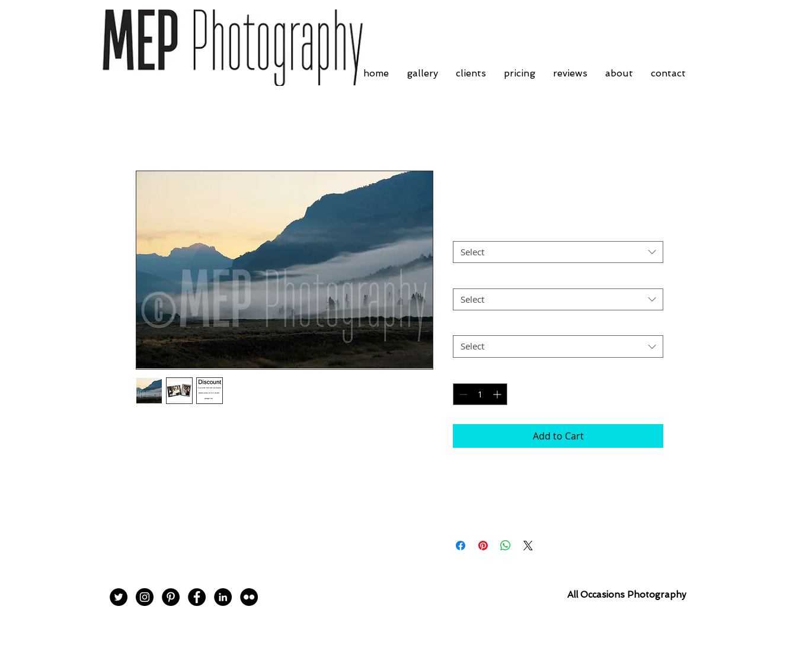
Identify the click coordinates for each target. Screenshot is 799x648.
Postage (472, 325)
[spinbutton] (480, 394)
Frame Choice (483, 231)
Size (464, 277)
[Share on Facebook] (460, 545)
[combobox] (558, 252)
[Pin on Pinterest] (483, 545)
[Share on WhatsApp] (505, 545)
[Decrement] (462, 394)
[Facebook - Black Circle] (197, 597)
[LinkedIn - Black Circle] (223, 597)
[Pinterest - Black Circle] (171, 597)
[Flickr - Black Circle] (249, 597)
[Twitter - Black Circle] (118, 597)
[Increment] (498, 394)
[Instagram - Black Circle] (145, 597)
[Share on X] (528, 545)
